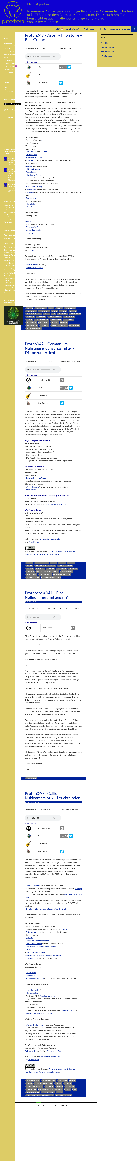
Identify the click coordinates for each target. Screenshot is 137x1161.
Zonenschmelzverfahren (36, 478)
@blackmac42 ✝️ (11, 66)
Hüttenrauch (31, 154)
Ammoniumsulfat (49, 1080)
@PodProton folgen (10, 110)
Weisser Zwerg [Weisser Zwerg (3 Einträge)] (18, 290)
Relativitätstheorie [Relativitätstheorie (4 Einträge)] (10, 282)
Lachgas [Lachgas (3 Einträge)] (16, 258)
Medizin (29, 320)
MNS (75, 1089)
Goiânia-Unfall (67, 1010)
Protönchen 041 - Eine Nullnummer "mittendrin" (15, 186)
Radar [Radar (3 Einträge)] (11, 278)
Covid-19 (63, 311)
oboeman (7, 205)
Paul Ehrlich (43, 322)
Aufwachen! (30, 1051)
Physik (60, 1092)
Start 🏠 (59, 29)
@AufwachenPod (54, 1051)
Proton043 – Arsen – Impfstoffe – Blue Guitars (53, 37)
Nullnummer (31, 778)
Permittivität (32, 574)
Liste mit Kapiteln (10, 52)
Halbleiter (73, 569)
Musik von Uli (9, 69)
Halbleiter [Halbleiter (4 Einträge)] (7, 255)
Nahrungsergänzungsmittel (47, 571)
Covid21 (30, 566)
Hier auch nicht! (32, 993)
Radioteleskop (45, 574)
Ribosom (29, 233)
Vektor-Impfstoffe (33, 230)
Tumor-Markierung (34, 943)
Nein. (65, 929)
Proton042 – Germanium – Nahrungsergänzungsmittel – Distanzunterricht (50, 348)
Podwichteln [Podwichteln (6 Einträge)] (13, 273)
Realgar (43, 151)
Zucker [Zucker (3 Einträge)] (6, 292)
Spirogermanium (33, 577)
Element (73, 311)
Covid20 (71, 563)
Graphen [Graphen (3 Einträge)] (6, 252)
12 (55, 1105)
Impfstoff (30, 317)
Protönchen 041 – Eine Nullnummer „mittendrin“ (46, 595)
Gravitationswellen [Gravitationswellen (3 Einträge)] (14, 252)
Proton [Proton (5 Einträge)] (6, 276)
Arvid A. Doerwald (10, 72)
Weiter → (64, 1105)
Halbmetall (63, 314)
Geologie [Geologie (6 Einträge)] (16, 250)
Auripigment (31, 151)
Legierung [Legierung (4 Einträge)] (7, 260)
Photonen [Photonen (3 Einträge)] (6, 270)
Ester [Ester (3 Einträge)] (10, 250)
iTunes (15, 92)
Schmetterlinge (32, 958)
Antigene (29, 221)
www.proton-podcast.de (49, 539)
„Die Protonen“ (72, 29)
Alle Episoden (89, 29)
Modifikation (56, 320)
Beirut (72, 1080)
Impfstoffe (41, 317)
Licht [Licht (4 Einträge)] (12, 260)
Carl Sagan (56, 955)
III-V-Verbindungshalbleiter (37, 941)
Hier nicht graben (33, 990)
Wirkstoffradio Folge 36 (36, 1025)
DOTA (28, 949)
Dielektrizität (31, 489)
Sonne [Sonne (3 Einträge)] (18, 282)
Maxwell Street (32, 265)
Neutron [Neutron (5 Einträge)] (11, 263)
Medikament (69, 317)
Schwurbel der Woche (62, 574)
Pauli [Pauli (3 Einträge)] (16, 263)
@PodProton (33, 542)
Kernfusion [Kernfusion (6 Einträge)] (15, 255)
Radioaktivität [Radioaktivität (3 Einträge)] (17, 278)
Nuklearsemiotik (33, 1092)
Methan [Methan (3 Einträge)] (6, 263)
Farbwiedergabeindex (35, 978)
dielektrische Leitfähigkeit (45, 566)
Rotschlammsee (32, 932)
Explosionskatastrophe (35, 883)
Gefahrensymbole (47, 996)
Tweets (103, 29)
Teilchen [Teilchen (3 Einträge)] (14, 288)
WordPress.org (106, 56)
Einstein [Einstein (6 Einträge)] (7, 247)
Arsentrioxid (31, 311)
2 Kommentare (32, 602)
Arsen (43, 140)
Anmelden (105, 43)
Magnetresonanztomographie (38, 955)
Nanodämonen (33, 487)
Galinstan (30, 938)
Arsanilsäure (31, 189)
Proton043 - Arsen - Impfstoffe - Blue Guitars (14, 160)
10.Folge (78, 888)
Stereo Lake (74, 325)
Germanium (61, 569)
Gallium (30, 569)
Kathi (6, 75)
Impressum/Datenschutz (119, 29)
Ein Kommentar (33, 802)
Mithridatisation (33, 169)
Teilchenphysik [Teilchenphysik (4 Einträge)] (9, 290)
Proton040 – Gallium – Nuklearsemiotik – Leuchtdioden (52, 795)
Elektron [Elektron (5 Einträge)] (13, 247)
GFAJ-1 (29, 207)
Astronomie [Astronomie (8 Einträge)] (9, 235)
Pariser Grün (31, 322)
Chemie (54, 311)
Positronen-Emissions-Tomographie (41, 946)
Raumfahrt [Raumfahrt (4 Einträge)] (7, 280)
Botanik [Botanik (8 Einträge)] (16, 238)
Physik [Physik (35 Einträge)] (15, 269)
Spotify (31, 250)
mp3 (5, 87)
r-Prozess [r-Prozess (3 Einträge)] (6, 278)
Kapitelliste (8, 49)
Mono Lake (30, 204)
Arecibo (30, 563)
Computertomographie (35, 952)
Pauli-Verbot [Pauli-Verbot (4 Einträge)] (15, 265)
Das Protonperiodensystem (13, 46)
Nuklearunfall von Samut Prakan (38, 1013)
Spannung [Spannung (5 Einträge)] (7, 285)
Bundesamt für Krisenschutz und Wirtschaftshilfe (46, 909)
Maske (68, 1089)
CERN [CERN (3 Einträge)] (5, 244)
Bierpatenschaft (42, 563)
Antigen (30, 308)
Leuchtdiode (31, 972)
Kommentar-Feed (107, 52)
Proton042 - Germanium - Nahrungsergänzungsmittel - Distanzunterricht (15, 173)
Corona (62, 563)
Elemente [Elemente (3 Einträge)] (6, 250)
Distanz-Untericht (65, 566)
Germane (51, 569)
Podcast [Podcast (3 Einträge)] (6, 273)
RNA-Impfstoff (32, 227)
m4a (5, 89)
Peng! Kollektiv (48, 1092)
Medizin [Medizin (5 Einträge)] (17, 260)
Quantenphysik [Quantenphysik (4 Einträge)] (14, 276)
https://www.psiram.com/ (55, 504)
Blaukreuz (30, 160)
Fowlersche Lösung (34, 186)
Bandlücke (30, 975)
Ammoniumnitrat (33, 885)
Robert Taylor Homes (34, 267)
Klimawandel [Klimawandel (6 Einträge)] (9, 257)
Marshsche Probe (33, 175)
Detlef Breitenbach (11, 63)
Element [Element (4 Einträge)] (20, 247)
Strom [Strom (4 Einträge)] (13, 285)
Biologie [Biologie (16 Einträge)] (8, 238)
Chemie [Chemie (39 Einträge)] (13, 243)
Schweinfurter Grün (34, 157)
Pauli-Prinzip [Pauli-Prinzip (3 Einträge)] (7, 265)
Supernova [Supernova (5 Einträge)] (8, 288)
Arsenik (29, 166)
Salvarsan (30, 192)
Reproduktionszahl (63, 1095)
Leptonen (30, 571)
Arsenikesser (31, 172)
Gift (53, 314)
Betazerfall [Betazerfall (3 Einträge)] (17, 235)
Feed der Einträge (107, 47)
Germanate (40, 569)
